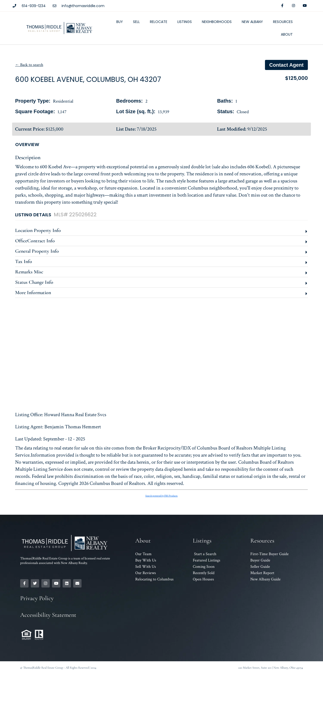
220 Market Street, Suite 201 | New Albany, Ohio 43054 (270, 667)
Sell (136, 21)
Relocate (158, 21)
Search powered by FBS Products (161, 496)
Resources (283, 21)
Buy (119, 21)
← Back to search (29, 64)
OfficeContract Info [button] (35, 241)
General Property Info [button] (37, 251)
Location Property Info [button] (38, 230)
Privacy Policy (36, 598)
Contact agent (286, 65)
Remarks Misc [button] (29, 272)
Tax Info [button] (23, 261)
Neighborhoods (217, 21)
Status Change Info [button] (34, 282)
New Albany (252, 21)
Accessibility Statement (48, 615)
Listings (184, 21)
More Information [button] (33, 293)
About (287, 34)
